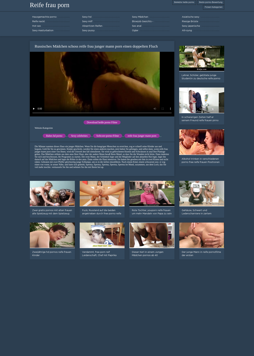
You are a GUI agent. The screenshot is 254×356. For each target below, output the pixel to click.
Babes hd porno (54, 135)
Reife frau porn (49, 5)
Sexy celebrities (79, 135)
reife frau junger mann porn (142, 135)
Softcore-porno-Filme (107, 135)
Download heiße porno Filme (102, 122)
